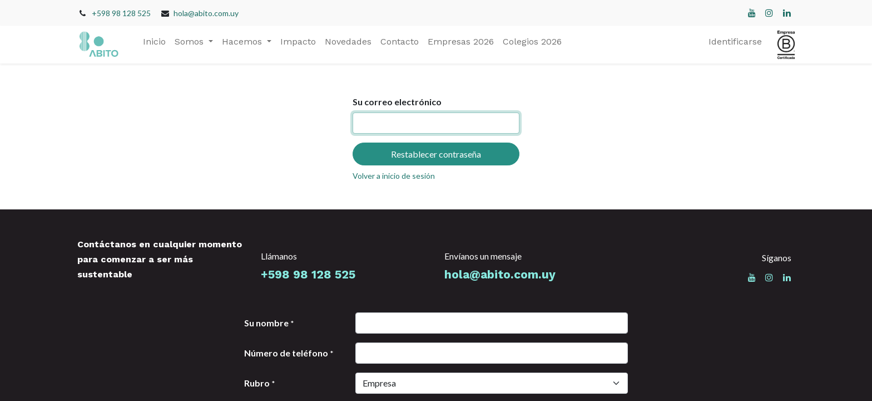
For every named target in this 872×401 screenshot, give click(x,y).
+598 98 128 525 (121, 13)
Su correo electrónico (397, 101)
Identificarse (735, 41)
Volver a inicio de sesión (394, 175)
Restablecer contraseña (436, 154)
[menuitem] (154, 42)
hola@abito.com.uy (206, 13)
